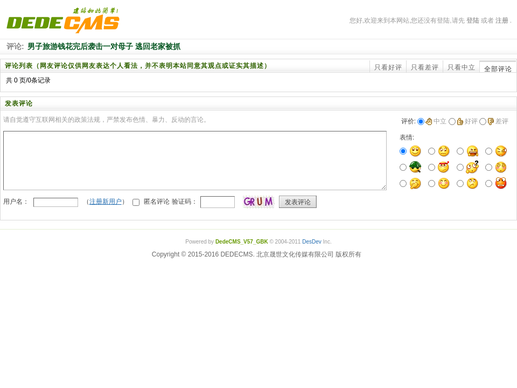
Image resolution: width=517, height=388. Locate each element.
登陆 (472, 20)
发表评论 (298, 202)
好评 (467, 121)
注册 (501, 20)
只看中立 (462, 67)
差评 (497, 121)
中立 (435, 121)
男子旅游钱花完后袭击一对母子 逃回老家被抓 (103, 46)
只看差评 (425, 67)
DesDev (312, 242)
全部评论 (498, 69)
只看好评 (388, 67)
